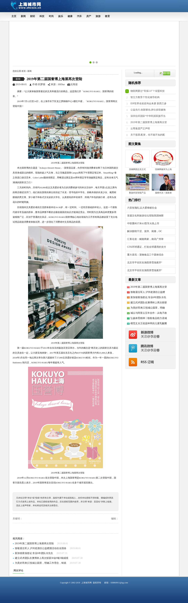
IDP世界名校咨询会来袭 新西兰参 (148, 103)
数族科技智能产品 (137, 183)
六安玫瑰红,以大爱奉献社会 (142, 208)
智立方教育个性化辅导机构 (145, 97)
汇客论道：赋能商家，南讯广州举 (145, 239)
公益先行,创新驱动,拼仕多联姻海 (148, 109)
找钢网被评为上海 (163, 160)
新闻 (29, 71)
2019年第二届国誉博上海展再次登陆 (54, 79)
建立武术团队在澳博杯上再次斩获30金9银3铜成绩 (41, 558)
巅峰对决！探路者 (163, 183)
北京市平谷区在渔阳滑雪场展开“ (144, 262)
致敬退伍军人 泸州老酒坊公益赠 (147, 292)
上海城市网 (86, 582)
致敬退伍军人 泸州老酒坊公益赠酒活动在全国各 (41, 548)
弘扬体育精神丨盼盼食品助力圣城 (148, 318)
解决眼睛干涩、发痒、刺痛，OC (144, 231)
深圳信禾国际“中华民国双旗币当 (147, 116)
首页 (23, 71)
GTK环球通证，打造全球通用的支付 (146, 247)
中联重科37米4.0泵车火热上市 (143, 223)
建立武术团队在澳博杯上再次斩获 (148, 302)
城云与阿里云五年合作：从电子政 (148, 313)
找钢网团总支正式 (137, 160)
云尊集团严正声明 (140, 128)
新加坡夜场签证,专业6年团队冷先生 (34, 553)
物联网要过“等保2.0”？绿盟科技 (147, 91)
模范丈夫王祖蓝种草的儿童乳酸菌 (148, 323)
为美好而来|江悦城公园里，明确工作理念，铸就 (40, 563)
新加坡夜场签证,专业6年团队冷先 (148, 297)
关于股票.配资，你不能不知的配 (147, 134)
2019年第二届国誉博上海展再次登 (148, 122)
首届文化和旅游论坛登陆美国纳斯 (145, 215)
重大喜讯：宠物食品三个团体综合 (145, 254)
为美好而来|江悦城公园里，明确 (147, 307)
